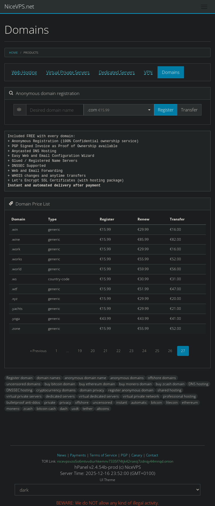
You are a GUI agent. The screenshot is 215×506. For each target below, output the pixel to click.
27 (183, 350)
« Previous (38, 350)
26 (170, 350)
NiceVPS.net (19, 6)
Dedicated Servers (117, 72)
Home (13, 52)
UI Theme (107, 480)
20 (93, 350)
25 (157, 350)
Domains (171, 72)
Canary (136, 455)
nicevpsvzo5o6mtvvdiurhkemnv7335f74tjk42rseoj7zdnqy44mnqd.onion (115, 461)
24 (144, 350)
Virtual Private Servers (67, 72)
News (61, 455)
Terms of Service (103, 455)
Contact (152, 455)
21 (106, 350)
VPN (148, 72)
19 (80, 350)
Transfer (189, 110)
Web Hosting (24, 72)
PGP (124, 455)
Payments (78, 455)
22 (118, 350)
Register (166, 110)
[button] (119, 110)
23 (131, 350)
